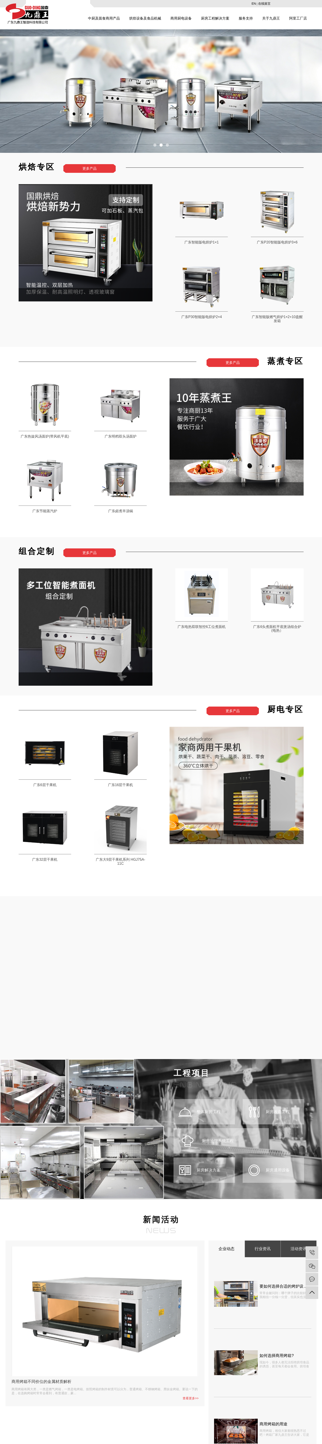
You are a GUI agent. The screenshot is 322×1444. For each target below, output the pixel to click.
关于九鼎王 (271, 18)
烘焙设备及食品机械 (145, 18)
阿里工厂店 (298, 18)
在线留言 (264, 3)
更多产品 (89, 168)
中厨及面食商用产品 (104, 18)
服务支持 (246, 18)
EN (254, 3)
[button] (154, 145)
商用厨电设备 (181, 18)
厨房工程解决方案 (215, 18)
